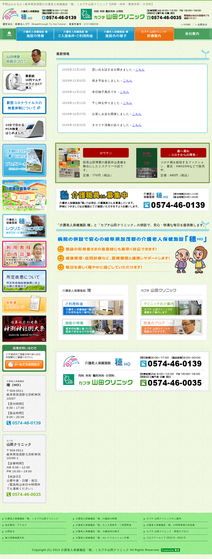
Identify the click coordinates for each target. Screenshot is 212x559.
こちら (140, 69)
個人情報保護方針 (15, 537)
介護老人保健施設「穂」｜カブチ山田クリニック (32, 518)
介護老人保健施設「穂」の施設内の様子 (97, 531)
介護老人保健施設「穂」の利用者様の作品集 (170, 525)
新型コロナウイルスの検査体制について (24, 105)
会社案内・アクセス (16, 525)
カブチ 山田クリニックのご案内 (163, 518)
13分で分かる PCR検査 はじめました (15, 129)
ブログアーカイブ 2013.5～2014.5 (166, 537)
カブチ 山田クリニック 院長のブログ (167, 531)
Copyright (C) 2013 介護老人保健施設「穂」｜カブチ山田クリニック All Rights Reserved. (106, 549)
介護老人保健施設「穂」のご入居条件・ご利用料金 (104, 525)
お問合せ (10, 531)
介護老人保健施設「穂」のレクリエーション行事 (102, 537)
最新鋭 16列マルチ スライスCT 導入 (33, 82)
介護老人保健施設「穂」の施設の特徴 (96, 518)
